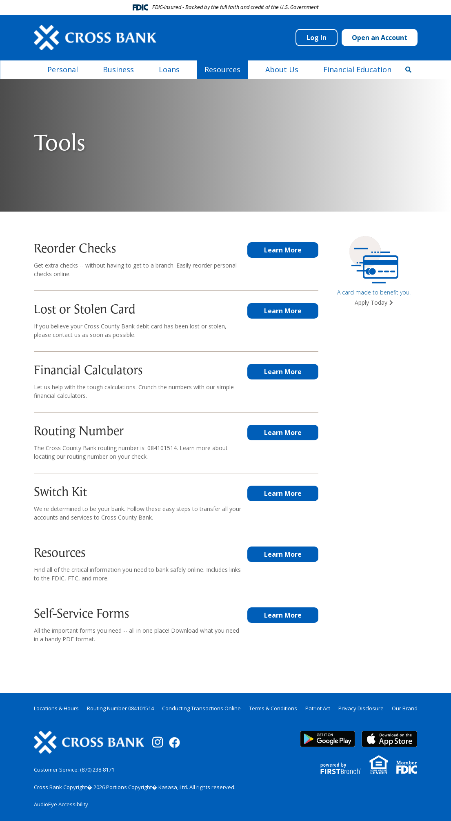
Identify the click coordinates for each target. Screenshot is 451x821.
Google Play (327, 739)
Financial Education (357, 69)
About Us (281, 69)
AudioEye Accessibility (61, 804)
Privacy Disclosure (361, 708)
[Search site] (408, 69)
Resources (222, 69)
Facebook (174, 742)
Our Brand (405, 708)
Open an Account (379, 37)
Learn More (283, 249)
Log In (317, 37)
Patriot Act (317, 708)
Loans (169, 69)
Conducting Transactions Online (201, 708)
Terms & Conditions (273, 708)
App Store (389, 739)
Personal (62, 69)
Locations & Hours (56, 708)
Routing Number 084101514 (120, 708)
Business (118, 69)
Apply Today (371, 302)
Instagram (157, 742)
